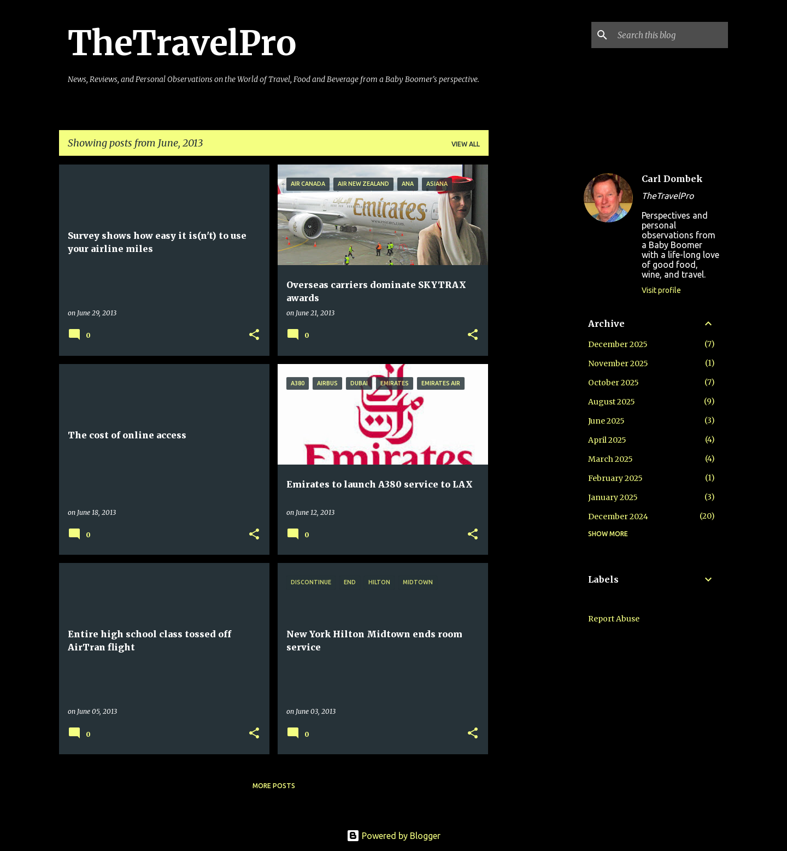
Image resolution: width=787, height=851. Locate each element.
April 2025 (607, 440)
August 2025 (611, 402)
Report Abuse (613, 619)
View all (465, 144)
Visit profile (661, 290)
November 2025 (618, 363)
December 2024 (618, 516)
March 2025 (610, 459)
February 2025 (615, 478)
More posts (273, 785)
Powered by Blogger (393, 836)
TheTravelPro (182, 43)
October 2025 (613, 383)
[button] (254, 335)
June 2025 (606, 421)
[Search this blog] (670, 35)
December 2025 (618, 344)
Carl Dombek (672, 178)
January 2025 (613, 497)
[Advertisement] (532, 328)
